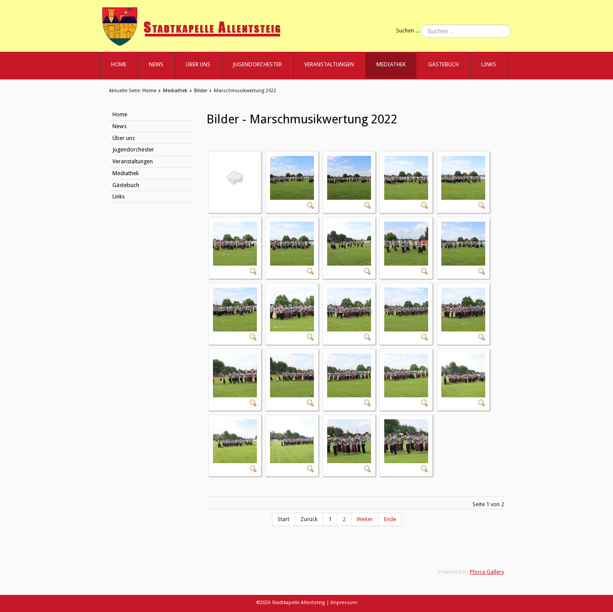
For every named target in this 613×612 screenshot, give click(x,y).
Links (488, 64)
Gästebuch (443, 64)
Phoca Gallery (487, 572)
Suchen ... (407, 30)
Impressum (344, 602)
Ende (390, 519)
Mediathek (391, 64)
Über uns (198, 64)
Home (118, 64)
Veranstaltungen (329, 64)
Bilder (200, 90)
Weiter (365, 519)
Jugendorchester (257, 64)
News (156, 64)
